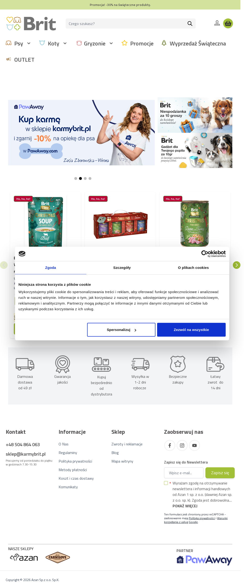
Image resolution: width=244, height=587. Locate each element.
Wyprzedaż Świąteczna (198, 43)
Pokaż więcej (185, 506)
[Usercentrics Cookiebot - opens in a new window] (205, 253)
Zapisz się (220, 472)
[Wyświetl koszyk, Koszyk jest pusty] (228, 23)
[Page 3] (85, 178)
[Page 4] (90, 178)
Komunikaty (68, 487)
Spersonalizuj (121, 330)
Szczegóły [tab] (122, 267)
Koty (53, 43)
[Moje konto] (217, 23)
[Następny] (236, 265)
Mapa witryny (122, 461)
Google (193, 522)
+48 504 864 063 (23, 444)
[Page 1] (75, 178)
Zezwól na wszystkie (191, 330)
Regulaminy (68, 452)
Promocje (142, 43)
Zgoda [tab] (50, 267)
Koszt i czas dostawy (76, 478)
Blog (115, 452)
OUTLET (24, 59)
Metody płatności (73, 470)
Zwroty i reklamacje (127, 444)
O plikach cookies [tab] (193, 267)
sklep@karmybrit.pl (26, 454)
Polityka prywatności (75, 461)
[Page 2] (80, 178)
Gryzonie (94, 43)
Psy (18, 43)
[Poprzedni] (4, 265)
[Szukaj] (190, 24)
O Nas (64, 444)
